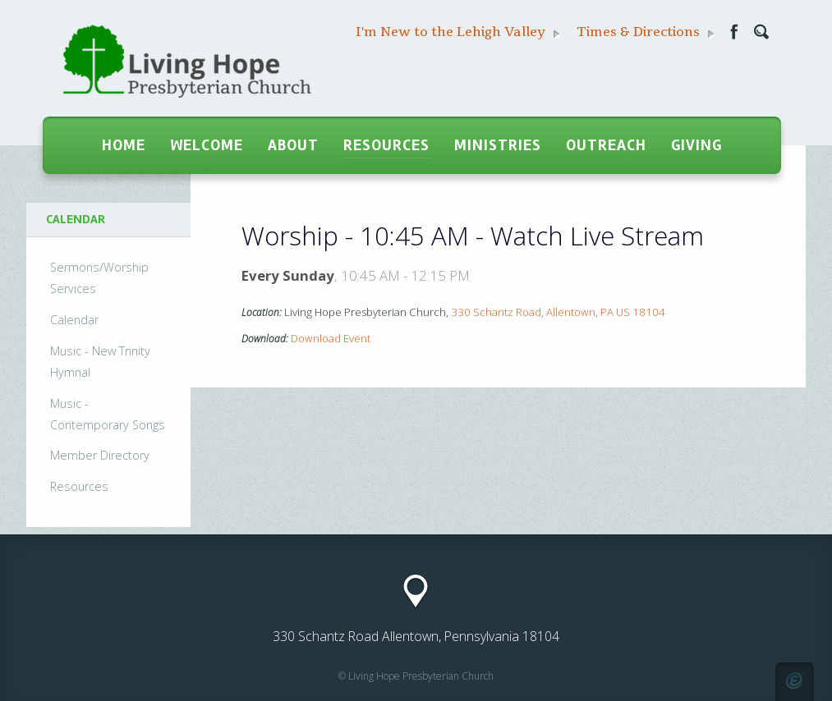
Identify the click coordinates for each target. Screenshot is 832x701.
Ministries (497, 145)
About (293, 145)
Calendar (74, 320)
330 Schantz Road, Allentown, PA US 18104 (558, 312)
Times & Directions (646, 32)
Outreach (606, 145)
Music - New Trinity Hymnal (100, 361)
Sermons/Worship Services (99, 277)
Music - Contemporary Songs (107, 414)
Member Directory (99, 455)
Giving (696, 145)
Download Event (330, 338)
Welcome (206, 145)
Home (123, 145)
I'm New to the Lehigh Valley (458, 32)
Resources (386, 145)
